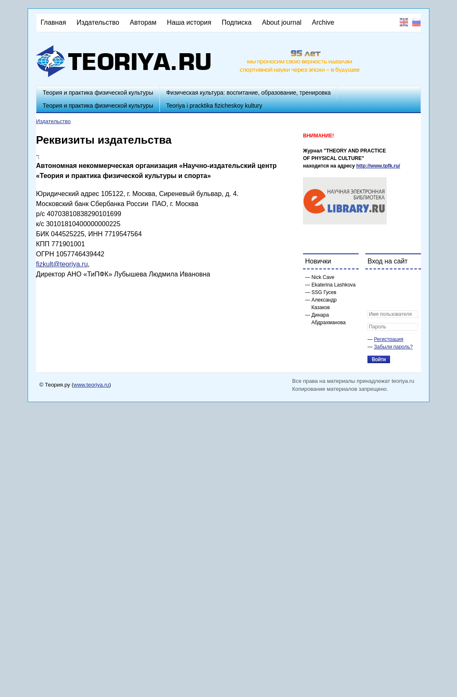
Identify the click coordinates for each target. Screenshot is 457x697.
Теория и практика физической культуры (98, 92)
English (404, 22)
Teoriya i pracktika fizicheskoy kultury (214, 105)
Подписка (237, 22)
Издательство (98, 22)
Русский (416, 22)
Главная (53, 22)
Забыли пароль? (393, 347)
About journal (281, 22)
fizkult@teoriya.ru (62, 264)
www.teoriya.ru (91, 385)
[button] (374, 281)
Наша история (189, 22)
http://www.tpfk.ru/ (378, 166)
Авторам (143, 22)
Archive (323, 22)
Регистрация (388, 339)
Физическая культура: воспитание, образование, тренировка (248, 92)
